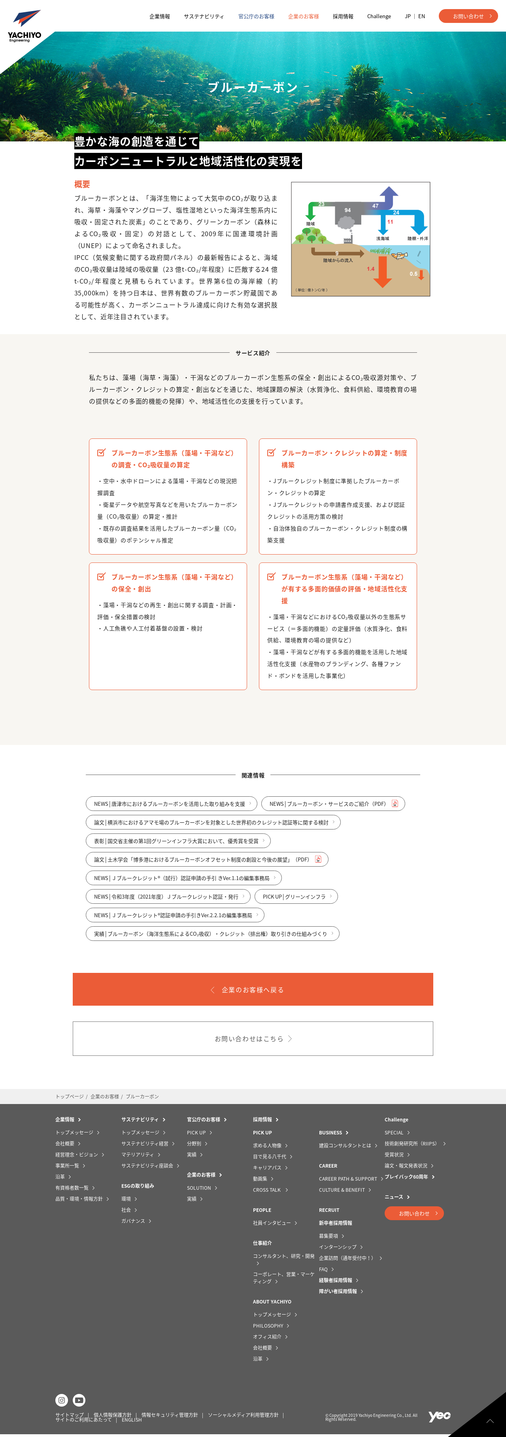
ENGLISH (132, 1422)
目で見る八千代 (269, 1158)
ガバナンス (133, 1223)
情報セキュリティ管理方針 (170, 1417)
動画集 (260, 1181)
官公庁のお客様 (256, 16)
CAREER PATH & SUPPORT (348, 1181)
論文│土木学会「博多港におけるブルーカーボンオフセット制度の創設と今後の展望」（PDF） (206, 864)
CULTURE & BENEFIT (342, 1192)
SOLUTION (199, 1190)
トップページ (69, 1098)
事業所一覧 (67, 1168)
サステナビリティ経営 (144, 1145)
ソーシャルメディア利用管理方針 (243, 1417)
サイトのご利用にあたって (83, 1422)
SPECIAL (394, 1134)
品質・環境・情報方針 (79, 1201)
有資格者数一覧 (72, 1190)
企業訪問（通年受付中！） (347, 1260)
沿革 (60, 1179)
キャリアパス (267, 1170)
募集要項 (328, 1238)
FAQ (323, 1271)
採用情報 (343, 16)
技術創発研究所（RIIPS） (412, 1145)
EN (421, 16)
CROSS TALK (267, 1192)
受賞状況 (394, 1157)
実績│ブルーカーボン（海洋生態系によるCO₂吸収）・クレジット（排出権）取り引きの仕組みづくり (213, 938)
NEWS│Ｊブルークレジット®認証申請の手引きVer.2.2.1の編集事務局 (176, 920)
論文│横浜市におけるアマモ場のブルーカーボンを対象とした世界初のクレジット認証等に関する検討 (214, 827)
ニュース (394, 1199)
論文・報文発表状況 (406, 1168)
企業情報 (159, 16)
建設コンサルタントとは (345, 1147)
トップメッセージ (74, 1134)
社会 (126, 1212)
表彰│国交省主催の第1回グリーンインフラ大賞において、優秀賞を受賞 (179, 846)
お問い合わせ (468, 16)
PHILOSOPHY (268, 1328)
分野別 (194, 1145)
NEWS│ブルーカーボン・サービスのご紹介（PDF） (332, 809)
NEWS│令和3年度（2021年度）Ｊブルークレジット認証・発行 (169, 901)
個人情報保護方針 (113, 1417)
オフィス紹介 (267, 1339)
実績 (191, 1157)
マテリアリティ (137, 1157)
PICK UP (196, 1134)
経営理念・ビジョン (76, 1157)
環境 (126, 1201)
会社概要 (64, 1145)
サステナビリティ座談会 (147, 1168)
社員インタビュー (272, 1225)
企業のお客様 (303, 16)
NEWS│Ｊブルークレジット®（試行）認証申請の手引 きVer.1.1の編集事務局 (185, 883)
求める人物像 (267, 1147)
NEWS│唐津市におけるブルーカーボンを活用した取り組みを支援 (172, 809)
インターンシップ (338, 1249)
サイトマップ (69, 1417)
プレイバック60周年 (406, 1179)
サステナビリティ (204, 16)
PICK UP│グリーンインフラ (297, 901)
